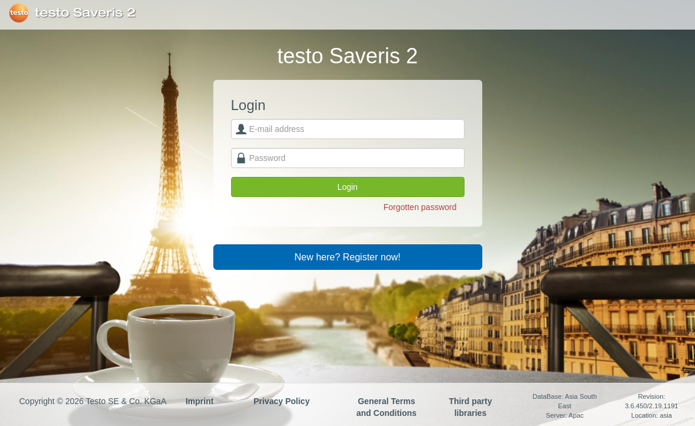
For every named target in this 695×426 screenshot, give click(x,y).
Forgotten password (420, 207)
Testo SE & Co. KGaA (18, 13)
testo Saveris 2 (85, 13)
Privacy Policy (282, 401)
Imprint (199, 401)
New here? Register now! (347, 257)
